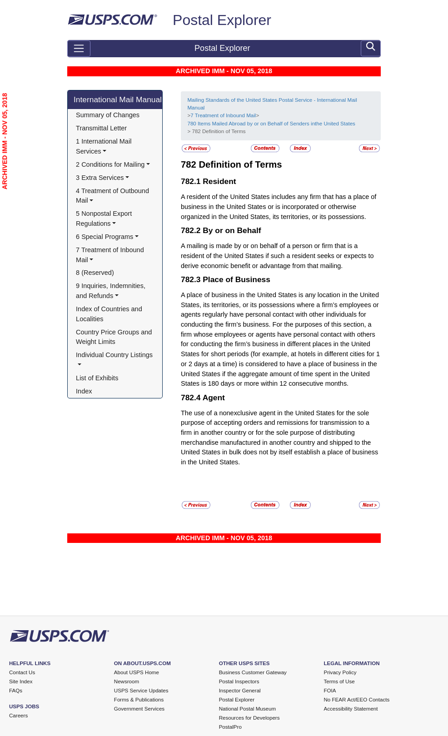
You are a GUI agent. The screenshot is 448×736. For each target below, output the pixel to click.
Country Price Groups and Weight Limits (115, 337)
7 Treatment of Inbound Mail (223, 115)
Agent (214, 397)
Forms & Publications (139, 699)
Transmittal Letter (101, 128)
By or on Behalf (232, 230)
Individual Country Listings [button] (114, 354)
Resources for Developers (249, 718)
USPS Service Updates (141, 690)
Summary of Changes (107, 115)
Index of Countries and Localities (110, 314)
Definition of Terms (240, 164)
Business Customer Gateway (253, 672)
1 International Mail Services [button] (104, 146)
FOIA (330, 690)
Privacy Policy (340, 672)
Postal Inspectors (239, 681)
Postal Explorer (222, 20)
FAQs (15, 690)
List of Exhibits (97, 378)
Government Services (139, 708)
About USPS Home (136, 672)
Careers (18, 715)
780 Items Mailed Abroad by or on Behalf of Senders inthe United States (271, 123)
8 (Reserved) (95, 272)
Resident (219, 181)
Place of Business (236, 279)
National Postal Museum (247, 708)
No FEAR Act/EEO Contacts (356, 699)
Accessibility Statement (351, 708)
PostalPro (230, 727)
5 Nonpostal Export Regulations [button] (105, 218)
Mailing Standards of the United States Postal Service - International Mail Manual (272, 103)
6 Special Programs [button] (104, 236)
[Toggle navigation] (78, 48)
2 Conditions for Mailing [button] (110, 164)
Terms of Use (339, 681)
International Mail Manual (118, 99)
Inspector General (240, 690)
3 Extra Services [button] (100, 177)
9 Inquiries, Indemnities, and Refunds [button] (111, 290)
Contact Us (22, 672)
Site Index (21, 681)
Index (84, 391)
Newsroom (126, 681)
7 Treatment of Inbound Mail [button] (111, 255)
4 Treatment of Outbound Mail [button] (113, 195)
